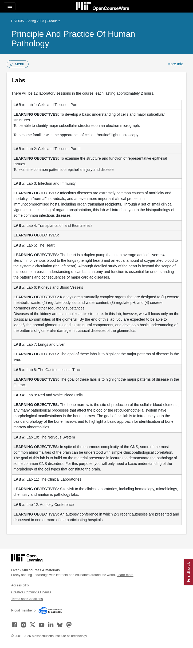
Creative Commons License (31, 592)
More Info (175, 64)
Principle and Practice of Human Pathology (73, 38)
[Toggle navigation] (9, 6)
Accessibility (20, 585)
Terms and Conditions (27, 599)
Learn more (125, 575)
